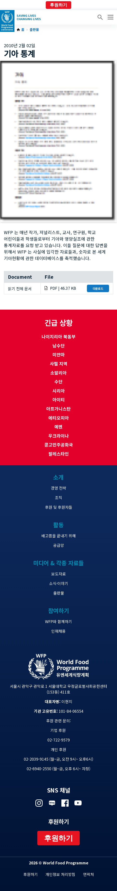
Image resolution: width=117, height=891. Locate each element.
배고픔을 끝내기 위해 (58, 535)
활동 (58, 525)
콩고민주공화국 (58, 444)
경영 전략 (58, 488)
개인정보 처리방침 (60, 874)
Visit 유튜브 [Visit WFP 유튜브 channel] (78, 803)
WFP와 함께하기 (58, 621)
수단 (58, 381)
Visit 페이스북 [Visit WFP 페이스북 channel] (65, 803)
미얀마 (58, 354)
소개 (58, 477)
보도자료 (58, 574)
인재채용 (58, 631)
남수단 (58, 345)
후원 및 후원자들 (58, 507)
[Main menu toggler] (109, 17)
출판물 (34, 30)
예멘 (58, 426)
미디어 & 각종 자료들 (58, 563)
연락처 (88, 874)
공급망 (58, 545)
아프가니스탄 (58, 408)
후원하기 (58, 5)
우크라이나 (58, 436)
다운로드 (98, 288)
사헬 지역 (58, 363)
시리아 (58, 391)
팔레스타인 (58, 454)
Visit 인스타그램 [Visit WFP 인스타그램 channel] (39, 803)
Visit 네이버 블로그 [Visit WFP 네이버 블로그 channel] (52, 803)
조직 (58, 497)
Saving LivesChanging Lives (29, 17)
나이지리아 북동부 (59, 336)
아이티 (58, 399)
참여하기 (58, 610)
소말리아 (58, 373)
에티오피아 (58, 418)
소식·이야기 (58, 583)
